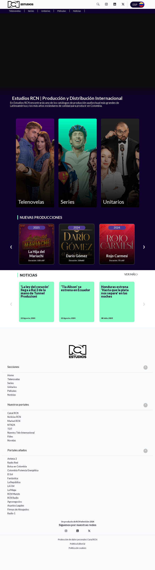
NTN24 (11, 424)
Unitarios (45, 11)
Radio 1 (11, 513)
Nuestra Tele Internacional (21, 432)
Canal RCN (12, 413)
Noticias (77, 11)
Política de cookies (77, 548)
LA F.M (10, 486)
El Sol (10, 474)
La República (13, 482)
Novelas (11, 440)
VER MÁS (131, 274)
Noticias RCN (14, 416)
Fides (10, 436)
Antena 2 (12, 458)
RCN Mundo (13, 493)
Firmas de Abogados (18, 509)
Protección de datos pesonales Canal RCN (77, 539)
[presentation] (11, 246)
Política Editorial (77, 543)
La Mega (11, 490)
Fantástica (12, 478)
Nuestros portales (18, 404)
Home (10, 375)
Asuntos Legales (15, 505)
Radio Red (12, 462)
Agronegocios (14, 501)
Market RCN (13, 421)
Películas (61, 11)
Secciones (13, 366)
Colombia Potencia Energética (22, 470)
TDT (9, 428)
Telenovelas (15, 11)
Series (31, 11)
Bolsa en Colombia (17, 466)
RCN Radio (13, 497)
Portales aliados (17, 450)
